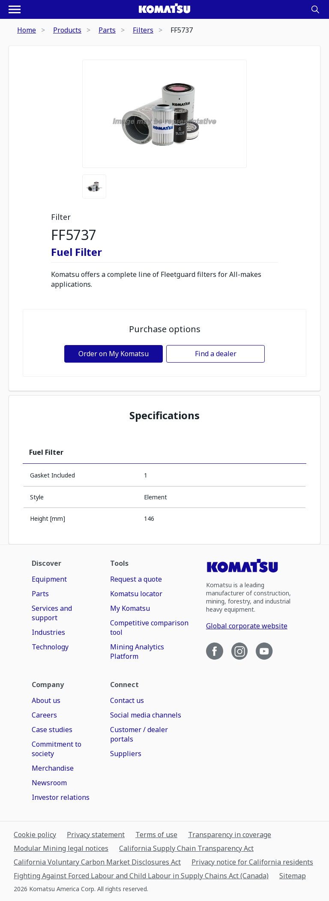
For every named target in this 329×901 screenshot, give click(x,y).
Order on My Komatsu (113, 353)
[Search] (315, 9)
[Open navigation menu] (15, 9)
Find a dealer (215, 353)
